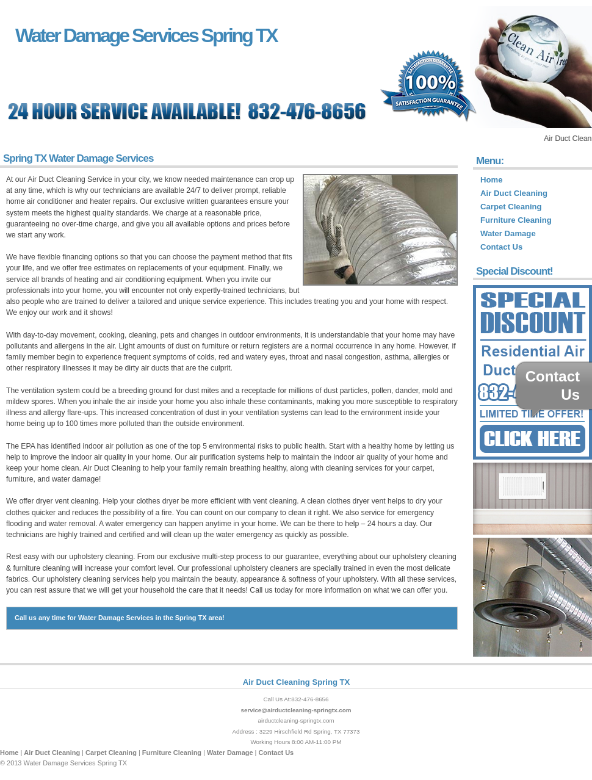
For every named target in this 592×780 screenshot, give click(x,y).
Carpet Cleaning (511, 206)
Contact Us (501, 246)
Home (491, 179)
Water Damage (508, 233)
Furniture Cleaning (516, 220)
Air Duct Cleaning (513, 193)
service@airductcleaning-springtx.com (295, 710)
